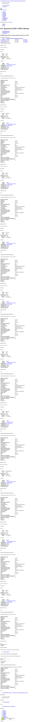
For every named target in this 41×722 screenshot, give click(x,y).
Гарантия (4, 13)
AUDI (4, 24)
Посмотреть (25, 39)
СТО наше (4, 17)
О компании (5, 19)
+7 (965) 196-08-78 (6, 651)
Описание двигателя (4, 69)
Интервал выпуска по (19, 38)
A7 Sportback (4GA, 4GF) (11, 124)
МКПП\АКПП (5, 18)
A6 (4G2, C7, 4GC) (9, 422)
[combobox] (4, 22)
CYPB (7, 66)
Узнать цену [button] (2, 102)
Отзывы (4, 16)
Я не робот (3, 661)
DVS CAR (3, 9)
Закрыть (2, 101)
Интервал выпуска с (10, 38)
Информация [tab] (5, 33)
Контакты (4, 20)
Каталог (4, 11)
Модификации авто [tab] (6, 31)
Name (3, 38)
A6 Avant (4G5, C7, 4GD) (10, 64)
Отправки (4, 15)
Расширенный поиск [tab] (6, 32)
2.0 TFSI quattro (3, 39)
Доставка (4, 12)
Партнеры (4, 14)
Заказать (2, 662)
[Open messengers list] (2, 718)
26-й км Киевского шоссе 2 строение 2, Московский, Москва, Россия (12, 0)
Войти (11, 22)
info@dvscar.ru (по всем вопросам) (9, 706)
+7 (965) (6, 5)
